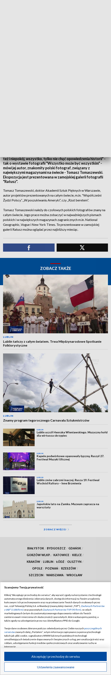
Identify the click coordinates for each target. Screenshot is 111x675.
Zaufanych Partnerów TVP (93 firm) (62, 609)
